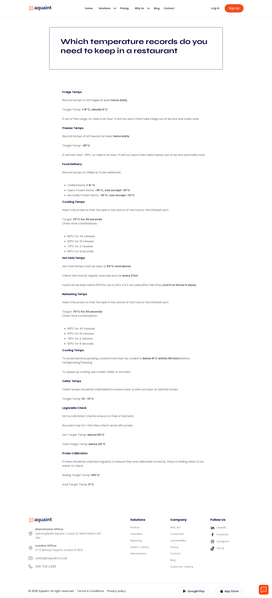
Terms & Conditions (90, 593)
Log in (215, 8)
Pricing (124, 8)
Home (88, 8)
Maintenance (138, 555)
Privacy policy (116, 593)
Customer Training (181, 568)
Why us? (175, 529)
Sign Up (234, 8)
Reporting (136, 542)
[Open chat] (264, 590)
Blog (157, 8)
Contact (169, 8)
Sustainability (178, 542)
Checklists (136, 536)
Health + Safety (139, 549)
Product (135, 529)
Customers (177, 536)
